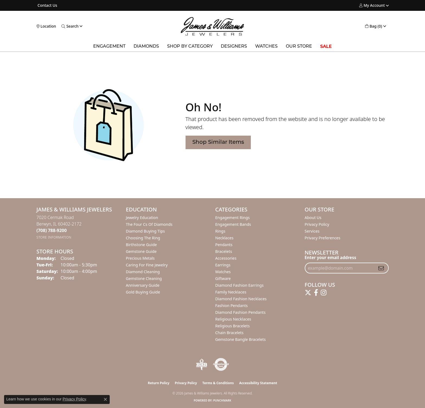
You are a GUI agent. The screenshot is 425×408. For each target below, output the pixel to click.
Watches (266, 46)
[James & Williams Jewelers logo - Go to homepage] (212, 26)
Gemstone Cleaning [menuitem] (144, 278)
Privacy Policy (317, 224)
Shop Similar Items (218, 142)
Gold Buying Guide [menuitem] (143, 292)
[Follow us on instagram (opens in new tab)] (323, 292)
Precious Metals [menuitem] (140, 258)
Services (312, 231)
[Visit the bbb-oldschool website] (201, 364)
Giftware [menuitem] (223, 278)
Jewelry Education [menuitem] (142, 217)
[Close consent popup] (105, 399)
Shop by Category (190, 46)
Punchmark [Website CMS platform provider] (222, 400)
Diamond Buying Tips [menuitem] (145, 231)
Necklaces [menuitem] (224, 237)
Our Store (299, 46)
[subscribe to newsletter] (381, 268)
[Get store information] (54, 237)
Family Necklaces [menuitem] (230, 292)
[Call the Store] (52, 230)
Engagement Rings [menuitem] (232, 217)
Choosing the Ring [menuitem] (143, 237)
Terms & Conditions (218, 383)
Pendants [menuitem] (224, 244)
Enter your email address (330, 257)
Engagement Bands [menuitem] (233, 224)
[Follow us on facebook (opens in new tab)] (316, 292)
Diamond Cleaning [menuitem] (143, 271)
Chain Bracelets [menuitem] (229, 332)
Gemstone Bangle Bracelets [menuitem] (240, 339)
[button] (372, 5)
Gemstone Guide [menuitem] (141, 251)
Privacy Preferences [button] (322, 237)
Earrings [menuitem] (223, 264)
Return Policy (159, 383)
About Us (313, 217)
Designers (234, 46)
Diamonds (146, 46)
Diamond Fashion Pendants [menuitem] (240, 312)
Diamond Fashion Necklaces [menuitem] (241, 298)
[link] (47, 5)
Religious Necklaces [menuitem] (233, 319)
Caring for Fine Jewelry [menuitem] (147, 264)
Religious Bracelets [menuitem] (232, 325)
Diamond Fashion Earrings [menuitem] (239, 285)
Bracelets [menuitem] (223, 251)
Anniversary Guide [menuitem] (143, 285)
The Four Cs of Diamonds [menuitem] (149, 224)
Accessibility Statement (258, 383)
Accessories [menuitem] (225, 258)
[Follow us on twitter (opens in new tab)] (308, 292)
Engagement (109, 46)
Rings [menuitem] (220, 231)
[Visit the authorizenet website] (221, 364)
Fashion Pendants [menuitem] (231, 305)
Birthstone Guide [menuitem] (141, 244)
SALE (326, 46)
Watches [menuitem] (223, 271)
